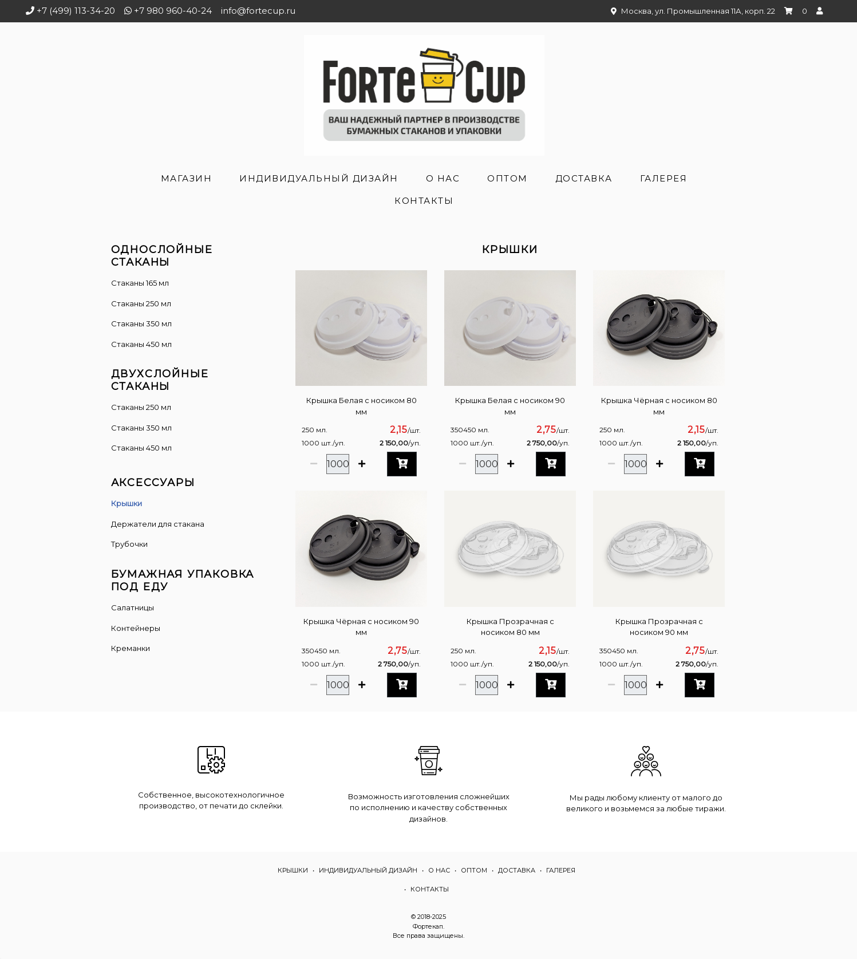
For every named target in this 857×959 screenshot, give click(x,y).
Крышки (126, 503)
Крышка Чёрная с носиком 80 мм (659, 406)
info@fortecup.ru (258, 10)
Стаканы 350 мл (141, 323)
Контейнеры (135, 628)
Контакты (423, 200)
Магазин (186, 178)
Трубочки (129, 543)
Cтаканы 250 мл (141, 407)
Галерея (664, 178)
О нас (443, 178)
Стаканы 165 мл (140, 282)
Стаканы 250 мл (141, 303)
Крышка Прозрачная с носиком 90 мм (659, 627)
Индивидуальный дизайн (318, 178)
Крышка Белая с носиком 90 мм (510, 406)
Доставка (584, 178)
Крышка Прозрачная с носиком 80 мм (510, 627)
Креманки (130, 648)
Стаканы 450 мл (141, 344)
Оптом (507, 178)
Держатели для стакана (157, 523)
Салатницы (132, 607)
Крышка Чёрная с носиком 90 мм (361, 627)
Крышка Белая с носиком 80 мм (361, 406)
